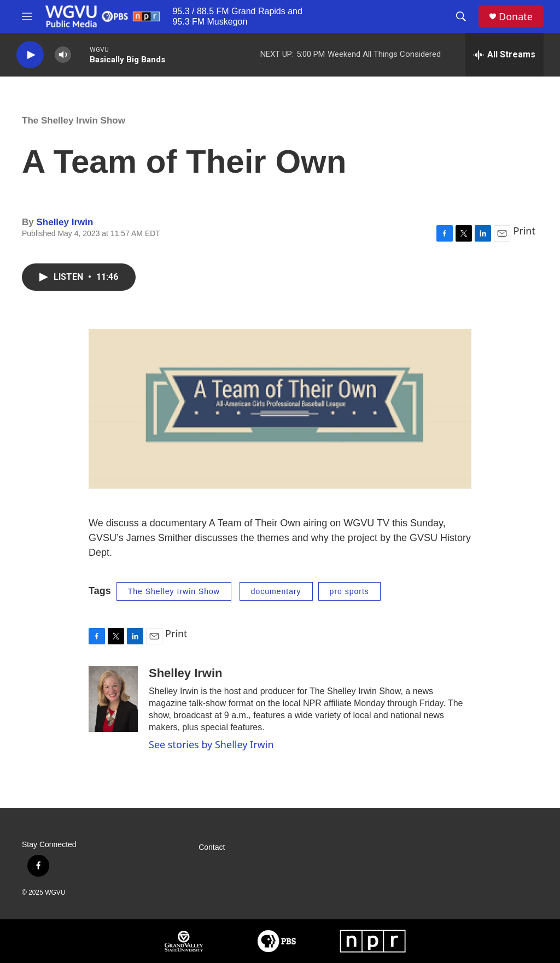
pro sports (349, 591)
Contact (212, 847)
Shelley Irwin (64, 222)
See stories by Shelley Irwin (211, 744)
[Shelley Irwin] (113, 699)
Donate (516, 16)
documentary (276, 591)
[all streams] (504, 55)
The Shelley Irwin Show (73, 120)
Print (524, 230)
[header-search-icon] (461, 16)
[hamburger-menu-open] (26, 16)
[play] (30, 55)
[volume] (63, 55)
